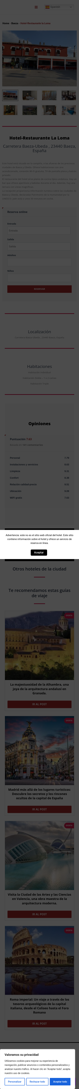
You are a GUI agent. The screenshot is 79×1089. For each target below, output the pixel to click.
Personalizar (14, 1081)
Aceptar (39, 552)
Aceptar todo (60, 1081)
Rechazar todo (37, 1081)
